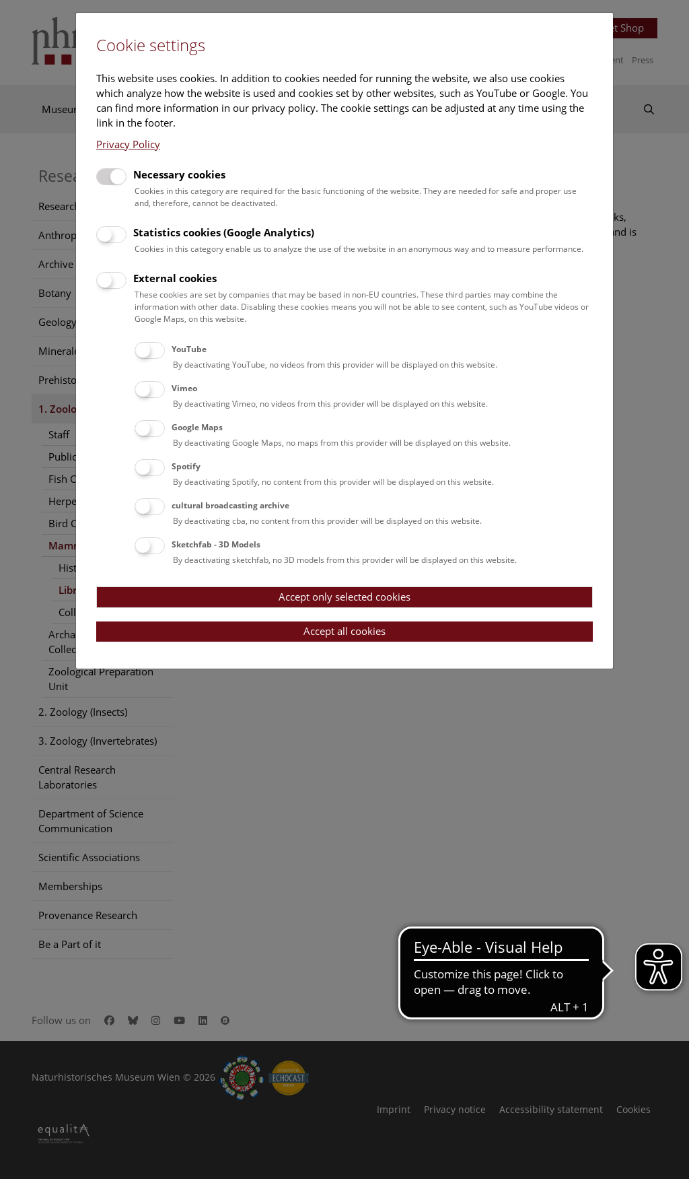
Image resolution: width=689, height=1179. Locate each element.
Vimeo (184, 388)
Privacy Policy (128, 144)
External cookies (175, 278)
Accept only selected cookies (344, 596)
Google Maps (197, 427)
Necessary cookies (179, 174)
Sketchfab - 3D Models (216, 544)
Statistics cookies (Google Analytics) (223, 232)
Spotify (186, 466)
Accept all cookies (344, 631)
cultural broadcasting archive (230, 505)
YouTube (189, 349)
